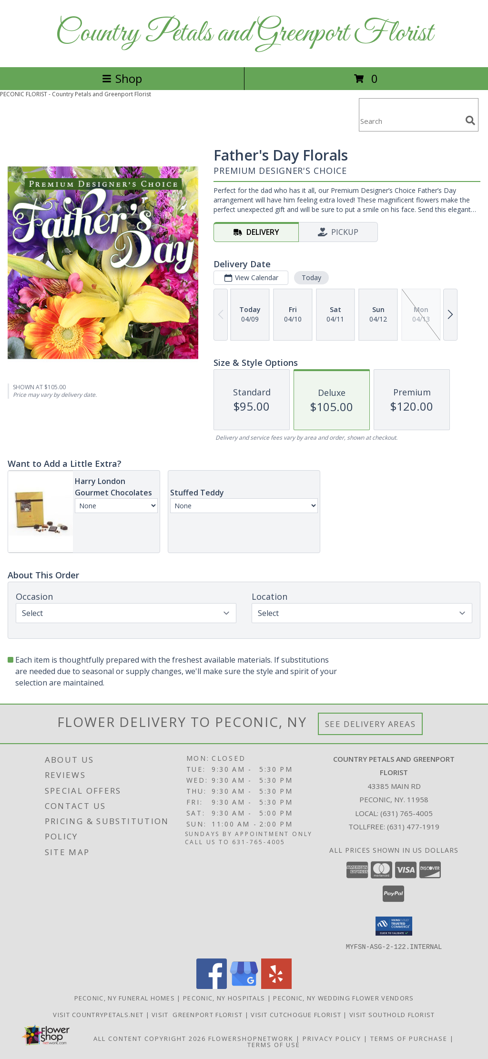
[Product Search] (410, 121)
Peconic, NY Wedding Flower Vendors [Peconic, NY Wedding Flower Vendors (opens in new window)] (343, 997)
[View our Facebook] (211, 985)
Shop (122, 78)
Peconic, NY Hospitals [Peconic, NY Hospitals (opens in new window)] (224, 997)
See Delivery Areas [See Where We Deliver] (370, 723)
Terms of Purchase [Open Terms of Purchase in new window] (408, 1038)
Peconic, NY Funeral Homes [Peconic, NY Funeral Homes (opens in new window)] (124, 997)
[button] (394, 926)
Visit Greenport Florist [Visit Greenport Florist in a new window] (198, 1014)
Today (311, 277)
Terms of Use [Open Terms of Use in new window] (273, 1044)
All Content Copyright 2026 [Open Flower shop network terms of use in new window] (149, 1038)
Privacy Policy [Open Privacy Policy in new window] (332, 1038)
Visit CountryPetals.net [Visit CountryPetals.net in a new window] (99, 1014)
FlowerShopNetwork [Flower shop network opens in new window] (251, 1038)
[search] (470, 120)
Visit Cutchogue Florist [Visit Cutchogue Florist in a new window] (297, 1014)
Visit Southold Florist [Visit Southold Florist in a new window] (392, 1014)
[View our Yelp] (276, 985)
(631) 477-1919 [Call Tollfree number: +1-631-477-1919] (413, 826)
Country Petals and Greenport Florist (244, 33)
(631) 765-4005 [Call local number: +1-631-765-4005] (406, 813)
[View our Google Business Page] (244, 985)
